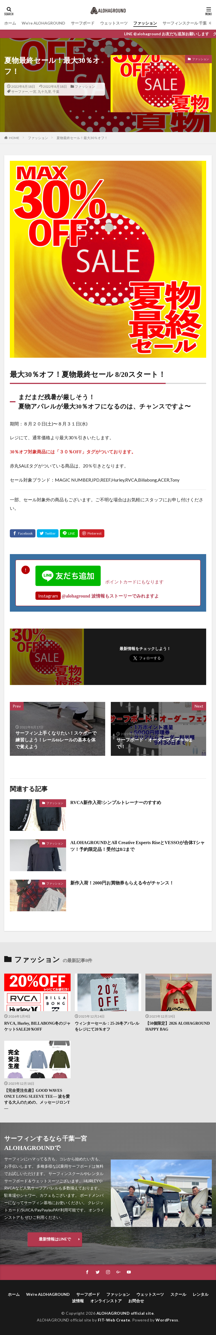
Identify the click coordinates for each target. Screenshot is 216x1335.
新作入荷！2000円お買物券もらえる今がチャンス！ (122, 883)
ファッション (145, 23)
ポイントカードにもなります (99, 581)
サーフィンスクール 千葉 (185, 23)
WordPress (167, 1320)
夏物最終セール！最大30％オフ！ (82, 138)
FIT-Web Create (114, 1320)
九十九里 (44, 91)
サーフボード (82, 23)
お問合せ (136, 1300)
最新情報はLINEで (55, 1239)
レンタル (200, 1294)
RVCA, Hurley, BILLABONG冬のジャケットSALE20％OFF (37, 1026)
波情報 (78, 1300)
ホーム (10, 23)
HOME (14, 138)
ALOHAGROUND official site (125, 1313)
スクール (178, 1294)
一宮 (33, 91)
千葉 (56, 91)
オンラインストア (106, 1300)
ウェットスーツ (114, 23)
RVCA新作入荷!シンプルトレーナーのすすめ (115, 802)
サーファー (19, 91)
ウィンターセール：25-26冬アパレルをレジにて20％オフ (107, 1026)
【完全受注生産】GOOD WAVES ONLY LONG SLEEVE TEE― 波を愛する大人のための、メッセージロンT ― (37, 1099)
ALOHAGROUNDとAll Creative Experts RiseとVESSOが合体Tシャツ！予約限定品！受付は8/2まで (137, 846)
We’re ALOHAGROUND (43, 23)
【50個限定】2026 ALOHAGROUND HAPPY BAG (177, 1026)
